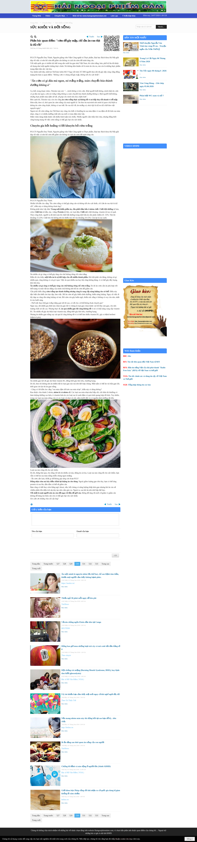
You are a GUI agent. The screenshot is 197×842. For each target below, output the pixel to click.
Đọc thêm (64, 586)
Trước (91, 37)
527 (58, 564)
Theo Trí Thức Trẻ (68, 700)
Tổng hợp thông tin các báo (139, 385)
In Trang (31, 504)
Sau (98, 37)
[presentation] (52, 545)
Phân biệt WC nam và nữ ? (152, 96)
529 (70, 564)
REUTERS (65, 628)
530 (77, 564)
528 (64, 564)
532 (90, 564)
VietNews (65, 604)
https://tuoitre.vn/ (68, 583)
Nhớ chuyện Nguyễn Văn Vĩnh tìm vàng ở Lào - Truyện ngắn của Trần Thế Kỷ (153, 46)
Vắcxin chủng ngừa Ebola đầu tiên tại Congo (81, 622)
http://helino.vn (67, 727)
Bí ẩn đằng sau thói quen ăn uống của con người (82, 742)
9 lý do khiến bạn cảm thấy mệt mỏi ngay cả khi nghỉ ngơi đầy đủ (90, 694)
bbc (129, 356)
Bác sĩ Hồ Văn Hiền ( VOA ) (72, 679)
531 (83, 564)
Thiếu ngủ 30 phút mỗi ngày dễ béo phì (78, 598)
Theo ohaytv (66, 655)
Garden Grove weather (145, 142)
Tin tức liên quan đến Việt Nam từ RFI (144, 362)
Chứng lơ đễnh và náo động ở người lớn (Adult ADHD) (86, 766)
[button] (61, 15)
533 (96, 564)
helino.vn (65, 800)
